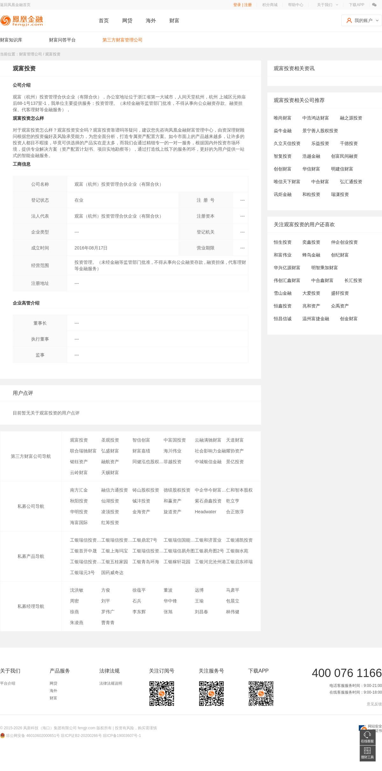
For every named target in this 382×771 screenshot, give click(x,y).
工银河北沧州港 (210, 561)
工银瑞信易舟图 (179, 550)
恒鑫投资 (283, 305)
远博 (199, 590)
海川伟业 (172, 450)
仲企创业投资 (344, 242)
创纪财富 (340, 254)
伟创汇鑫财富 (287, 280)
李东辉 (139, 611)
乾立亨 (232, 500)
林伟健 (232, 611)
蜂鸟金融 (311, 254)
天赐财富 (110, 472)
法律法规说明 (110, 683)
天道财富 (235, 440)
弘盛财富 (110, 450)
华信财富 (311, 168)
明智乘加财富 (324, 267)
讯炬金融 (283, 194)
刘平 (105, 600)
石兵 (136, 600)
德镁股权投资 (177, 490)
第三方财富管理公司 (123, 39)
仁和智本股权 (239, 490)
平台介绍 (7, 683)
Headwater (205, 511)
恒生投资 (283, 242)
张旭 (168, 611)
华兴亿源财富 (287, 267)
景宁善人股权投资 (320, 130)
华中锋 (170, 600)
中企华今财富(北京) (210, 490)
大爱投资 (311, 293)
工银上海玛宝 (114, 550)
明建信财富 (342, 168)
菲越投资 (172, 461)
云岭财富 (79, 472)
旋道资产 (172, 511)
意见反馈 (374, 704)
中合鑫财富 (322, 280)
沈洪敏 (76, 590)
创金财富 (349, 318)
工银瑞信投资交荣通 (148, 550)
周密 (74, 600)
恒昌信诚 (283, 318)
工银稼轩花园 (177, 561)
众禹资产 (340, 305)
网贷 (127, 20)
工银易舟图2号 (209, 550)
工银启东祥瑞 (239, 561)
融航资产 (110, 461)
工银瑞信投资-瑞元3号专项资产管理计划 (85, 540)
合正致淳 (235, 511)
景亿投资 (235, 461)
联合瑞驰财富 (83, 450)
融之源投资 (351, 117)
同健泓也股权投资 (148, 461)
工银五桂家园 (114, 561)
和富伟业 (283, 254)
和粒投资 (311, 194)
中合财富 (320, 181)
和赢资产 (172, 500)
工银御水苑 (237, 550)
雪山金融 (283, 293)
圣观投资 (110, 440)
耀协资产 (235, 450)
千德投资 (349, 143)
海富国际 (79, 522)
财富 (174, 20)
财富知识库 (11, 39)
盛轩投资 (340, 293)
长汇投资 (353, 280)
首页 (104, 20)
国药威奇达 (112, 572)
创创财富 (283, 168)
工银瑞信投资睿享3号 (85, 561)
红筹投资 (110, 522)
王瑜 (199, 600)
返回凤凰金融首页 (15, 5)
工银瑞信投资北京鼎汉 (116, 540)
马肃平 (232, 590)
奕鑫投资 (311, 242)
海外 (151, 20)
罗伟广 (108, 611)
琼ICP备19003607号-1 (122, 735)
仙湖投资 (110, 500)
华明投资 (79, 511)
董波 (168, 590)
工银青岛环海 (145, 561)
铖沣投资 (141, 500)
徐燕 (74, 611)
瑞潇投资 (340, 194)
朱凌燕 (76, 622)
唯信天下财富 (287, 181)
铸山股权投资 (145, 490)
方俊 (105, 590)
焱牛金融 (283, 130)
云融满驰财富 (208, 440)
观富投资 (79, 440)
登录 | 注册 (242, 5)
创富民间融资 (344, 156)
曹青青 (108, 622)
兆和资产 (311, 305)
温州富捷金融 (315, 318)
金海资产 (141, 511)
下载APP (356, 5)
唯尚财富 (283, 117)
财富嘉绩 (141, 450)
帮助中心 (295, 5)
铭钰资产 (79, 461)
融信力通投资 (114, 490)
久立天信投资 (287, 143)
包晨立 (232, 600)
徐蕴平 (139, 590)
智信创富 (141, 440)
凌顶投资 (110, 511)
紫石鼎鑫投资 (208, 500)
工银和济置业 (208, 540)
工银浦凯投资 (239, 540)
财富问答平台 (62, 39)
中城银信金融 (208, 461)
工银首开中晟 (83, 550)
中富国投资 (175, 440)
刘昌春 (201, 611)
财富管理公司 (30, 54)
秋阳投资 (79, 500)
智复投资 (283, 156)
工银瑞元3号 (82, 572)
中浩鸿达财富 (315, 117)
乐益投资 (320, 143)
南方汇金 (79, 490)
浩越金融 (311, 156)
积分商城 (270, 5)
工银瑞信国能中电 (179, 540)
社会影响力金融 (210, 450)
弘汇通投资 (351, 181)
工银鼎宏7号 (144, 540)
